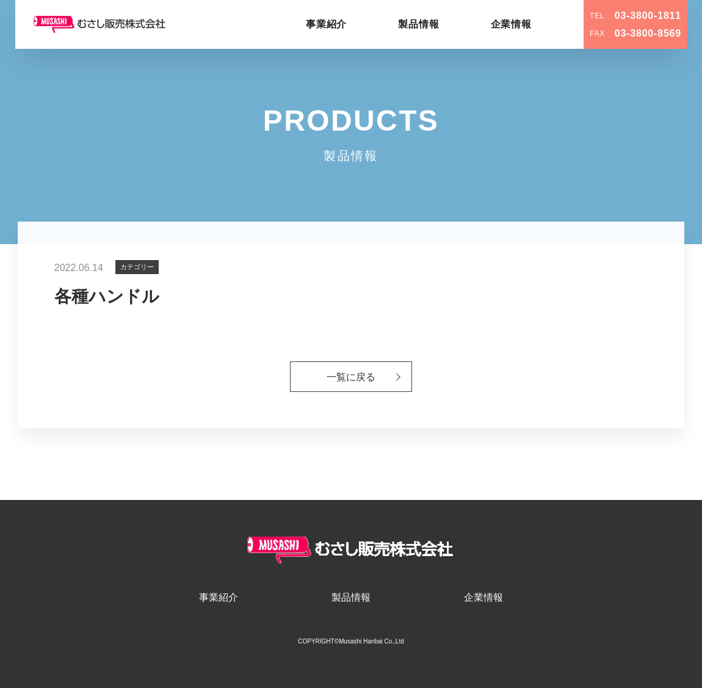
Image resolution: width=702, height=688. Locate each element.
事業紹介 (326, 24)
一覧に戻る (351, 377)
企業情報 (511, 24)
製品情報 (418, 24)
